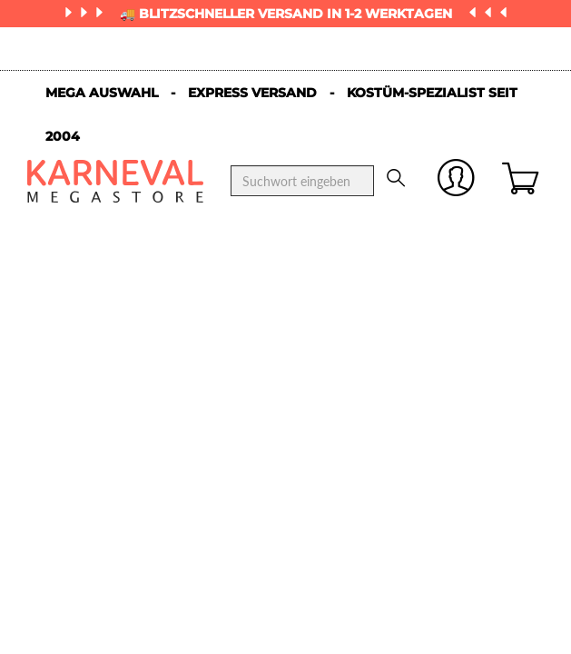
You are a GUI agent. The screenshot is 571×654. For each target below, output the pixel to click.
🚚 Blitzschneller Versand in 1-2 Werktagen (288, 13)
